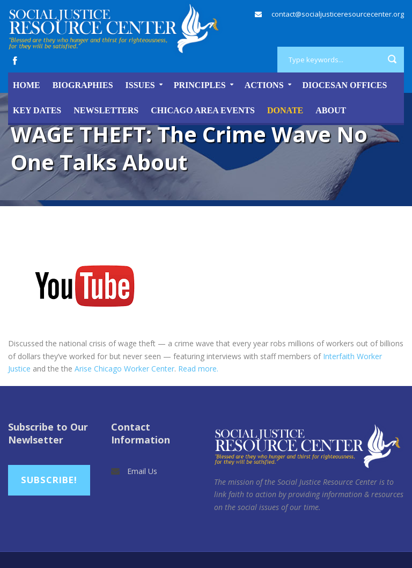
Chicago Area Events (203, 110)
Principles (200, 85)
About (330, 110)
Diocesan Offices (345, 85)
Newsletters (105, 110)
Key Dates (37, 110)
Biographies (83, 85)
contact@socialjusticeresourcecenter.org (337, 14)
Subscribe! (49, 480)
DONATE (285, 110)
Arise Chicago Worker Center (124, 368)
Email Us (142, 471)
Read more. (198, 368)
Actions (264, 85)
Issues (140, 85)
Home (26, 85)
